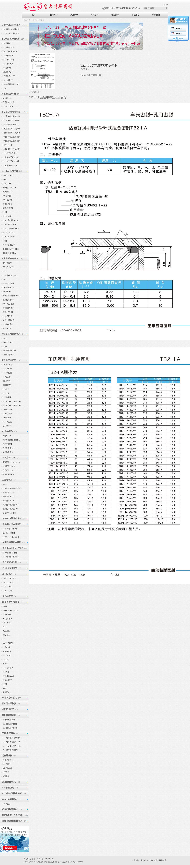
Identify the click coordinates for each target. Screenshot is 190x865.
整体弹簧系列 (8, 760)
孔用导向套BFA (9, 448)
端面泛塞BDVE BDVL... (12, 462)
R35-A (5, 688)
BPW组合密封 (8, 175)
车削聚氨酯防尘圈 (10, 724)
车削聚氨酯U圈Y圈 (10, 728)
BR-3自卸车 (7, 263)
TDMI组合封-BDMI (10, 275)
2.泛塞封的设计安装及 (11, 120)
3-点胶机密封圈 (9, 94)
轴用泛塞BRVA (8, 474)
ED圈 (5, 684)
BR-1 (4, 179)
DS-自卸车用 (7, 365)
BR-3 (4, 279)
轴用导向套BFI (8, 452)
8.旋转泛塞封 (8, 145)
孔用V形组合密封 (9, 224)
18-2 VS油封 (7, 587)
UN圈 (5, 346)
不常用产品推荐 (9, 703)
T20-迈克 (6, 660)
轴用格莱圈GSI (8, 300)
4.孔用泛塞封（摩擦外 (11, 129)
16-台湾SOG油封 (9, 562)
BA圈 (5, 606)
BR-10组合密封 (8, 267)
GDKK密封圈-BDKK (11, 220)
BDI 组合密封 (8, 324)
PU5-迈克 (6, 631)
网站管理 (162, 860)
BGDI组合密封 (8, 283)
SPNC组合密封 (8, 304)
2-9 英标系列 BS (9, 76)
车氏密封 (94, 15)
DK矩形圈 (6, 647)
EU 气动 (6, 672)
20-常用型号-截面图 (10, 602)
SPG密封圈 (7, 196)
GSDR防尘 (7, 385)
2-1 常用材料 (7, 43)
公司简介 (54, 15)
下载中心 (135, 15)
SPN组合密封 (8, 312)
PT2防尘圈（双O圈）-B (12, 401)
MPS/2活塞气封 (8, 643)
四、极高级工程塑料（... (12, 750)
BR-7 (4, 338)
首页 (33, 15)
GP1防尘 (6, 393)
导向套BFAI (7, 444)
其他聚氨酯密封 (9, 720)
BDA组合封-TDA (9, 253)
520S (4, 484)
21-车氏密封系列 (9, 698)
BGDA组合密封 (9, 245)
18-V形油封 (7, 574)
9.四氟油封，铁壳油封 (11, 149)
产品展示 (74, 15)
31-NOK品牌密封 (9, 799)
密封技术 (115, 15)
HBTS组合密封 (8, 316)
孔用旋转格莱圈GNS (10, 505)
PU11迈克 (6, 655)
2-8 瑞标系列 (7, 72)
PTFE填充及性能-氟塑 (12, 793)
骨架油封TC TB (8, 492)
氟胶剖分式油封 (9, 533)
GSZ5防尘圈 (7, 410)
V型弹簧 (6, 776)
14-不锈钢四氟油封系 (11, 542)
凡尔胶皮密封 (8, 788)
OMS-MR (6, 623)
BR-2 (4, 271)
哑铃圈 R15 (7, 692)
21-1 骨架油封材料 (10, 553)
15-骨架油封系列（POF (12, 548)
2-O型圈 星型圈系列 (11, 39)
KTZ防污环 (7, 418)
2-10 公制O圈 (8, 80)
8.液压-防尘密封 (9, 360)
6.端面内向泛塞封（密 (11, 137)
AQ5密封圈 (7, 216)
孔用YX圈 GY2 (8, 233)
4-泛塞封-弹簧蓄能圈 (11, 112)
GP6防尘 (6, 389)
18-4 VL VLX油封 (9, 578)
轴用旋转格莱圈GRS (10, 509)
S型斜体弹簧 (7, 768)
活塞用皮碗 (7, 98)
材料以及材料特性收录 (12, 821)
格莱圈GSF (7, 184)
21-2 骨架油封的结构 (11, 557)
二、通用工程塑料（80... (12, 742)
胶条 (4, 88)
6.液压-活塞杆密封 (10, 258)
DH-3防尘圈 (7, 373)
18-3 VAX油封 (8, 582)
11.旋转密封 (7, 480)
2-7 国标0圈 (7, 68)
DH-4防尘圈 (7, 369)
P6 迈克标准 (7, 619)
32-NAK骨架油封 (9, 809)
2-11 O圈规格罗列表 (10, 84)
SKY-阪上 (6, 635)
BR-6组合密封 (8, 342)
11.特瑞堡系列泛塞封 (11, 161)
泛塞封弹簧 (7, 755)
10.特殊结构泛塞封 (10, 153)
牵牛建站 (144, 860)
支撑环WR (7, 436)
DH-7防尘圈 (7, 426)
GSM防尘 (6, 381)
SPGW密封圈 (8, 208)
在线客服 (138, 28)
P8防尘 (5, 664)
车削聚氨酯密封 (9, 715)
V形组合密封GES (9, 351)
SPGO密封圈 (7, 200)
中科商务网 (153, 860)
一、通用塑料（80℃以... (12, 738)
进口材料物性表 (9, 782)
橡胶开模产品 (8, 709)
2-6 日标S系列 (8, 64)
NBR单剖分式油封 (10, 529)
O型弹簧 (6, 772)
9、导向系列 (7, 431)
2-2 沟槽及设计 (8, 47)
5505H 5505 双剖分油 (11, 537)
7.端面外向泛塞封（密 (11, 141)
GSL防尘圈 (7, 397)
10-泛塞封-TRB (8, 458)
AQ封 (5, 212)
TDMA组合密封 (9, 237)
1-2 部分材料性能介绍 (11, 33)
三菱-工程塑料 (8, 733)
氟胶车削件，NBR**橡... (13, 815)
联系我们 (156, 15)
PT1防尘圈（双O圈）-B (12, 405)
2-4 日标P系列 (8, 56)
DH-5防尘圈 (7, 422)
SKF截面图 (7, 615)
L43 (4, 639)
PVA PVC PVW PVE (10, 610)
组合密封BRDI (8, 501)
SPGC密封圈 (7, 204)
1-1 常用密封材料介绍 (11, 29)
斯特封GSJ (7, 292)
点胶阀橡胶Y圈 (8, 102)
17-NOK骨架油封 (9, 568)
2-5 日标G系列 (8, 60)
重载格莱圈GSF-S (9, 188)
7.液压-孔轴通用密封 (11, 334)
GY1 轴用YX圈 (8, 287)
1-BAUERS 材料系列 (11, 25)
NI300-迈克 (7, 651)
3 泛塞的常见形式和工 (11, 125)
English (165, 5)
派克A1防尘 (7, 680)
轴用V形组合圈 (8, 320)
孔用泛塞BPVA (8, 470)
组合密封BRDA (8, 497)
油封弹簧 (6, 764)
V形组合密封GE (9, 355)
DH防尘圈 (6, 377)
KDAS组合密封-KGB (11, 228)
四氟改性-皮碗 (8, 676)
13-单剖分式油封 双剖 (11, 524)
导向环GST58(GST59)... (11, 440)
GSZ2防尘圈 (7, 414)
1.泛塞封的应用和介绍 (11, 116)
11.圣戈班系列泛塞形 (11, 157)
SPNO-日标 (7, 328)
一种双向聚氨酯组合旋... (12, 488)
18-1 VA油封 (7, 591)
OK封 (5, 241)
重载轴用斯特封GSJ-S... (12, 296)
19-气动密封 (7, 596)
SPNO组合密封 (8, 308)
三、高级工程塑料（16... (12, 746)
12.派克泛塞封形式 (10, 165)
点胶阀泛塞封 (8, 106)
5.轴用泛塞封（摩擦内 (11, 133)
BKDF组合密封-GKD (11, 249)
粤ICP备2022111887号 (45, 859)
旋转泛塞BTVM (9, 466)
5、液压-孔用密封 (10, 171)
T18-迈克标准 (8, 668)
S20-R (5, 627)
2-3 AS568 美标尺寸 (10, 52)
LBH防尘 (6, 804)
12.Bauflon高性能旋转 (11, 518)
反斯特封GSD (8, 192)
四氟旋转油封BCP (10, 513)
